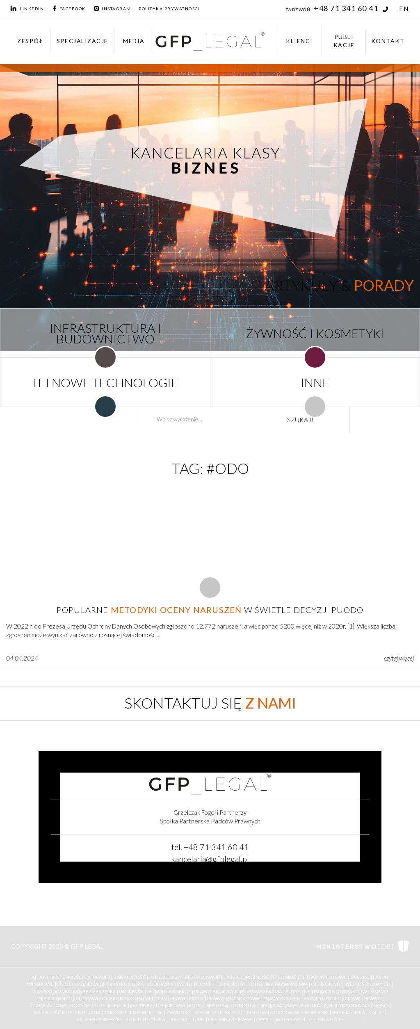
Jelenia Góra (348, 1012)
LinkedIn (27, 8)
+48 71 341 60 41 (351, 8)
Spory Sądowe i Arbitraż (291, 1005)
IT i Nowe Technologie (218, 984)
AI (34, 977)
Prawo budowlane (219, 991)
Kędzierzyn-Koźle (99, 1019)
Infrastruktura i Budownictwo (144, 984)
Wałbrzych (290, 1019)
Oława (244, 1019)
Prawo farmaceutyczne (278, 991)
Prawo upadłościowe (332, 998)
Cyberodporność (246, 977)
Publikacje (344, 40)
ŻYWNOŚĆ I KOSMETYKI (315, 333)
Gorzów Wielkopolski (299, 1012)
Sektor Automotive (231, 1005)
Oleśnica (220, 1019)
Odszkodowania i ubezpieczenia (74, 991)
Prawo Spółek (281, 998)
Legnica (155, 1019)
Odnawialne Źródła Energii (155, 991)
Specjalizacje (82, 40)
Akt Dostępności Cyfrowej (74, 977)
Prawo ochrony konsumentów (125, 998)
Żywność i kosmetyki (193, 1012)
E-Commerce (289, 977)
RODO (196, 1005)
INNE (315, 382)
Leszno (178, 1019)
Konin (134, 1019)
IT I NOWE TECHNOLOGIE (105, 382)
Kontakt (388, 40)
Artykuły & (339, 285)
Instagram (112, 8)
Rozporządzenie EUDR (99, 1005)
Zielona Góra (326, 1019)
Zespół (30, 40)
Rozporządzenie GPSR (157, 1005)
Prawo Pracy (187, 998)
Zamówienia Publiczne (133, 1012)
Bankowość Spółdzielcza (147, 977)
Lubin (197, 1019)
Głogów (255, 1012)
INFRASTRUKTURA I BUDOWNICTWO (105, 333)
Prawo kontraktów (340, 991)
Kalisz (376, 1012)
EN (404, 8)
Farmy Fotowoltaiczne (339, 977)
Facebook (69, 8)
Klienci (299, 40)
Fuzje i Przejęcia (77, 984)
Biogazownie (202, 977)
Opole (264, 1019)
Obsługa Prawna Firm (279, 984)
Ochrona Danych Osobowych (350, 984)
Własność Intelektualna (67, 1012)
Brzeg (232, 1012)
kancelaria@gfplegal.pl (210, 859)
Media (134, 40)
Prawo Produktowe (233, 998)
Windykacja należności (357, 1005)
